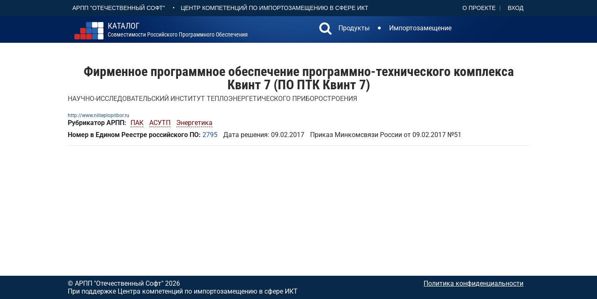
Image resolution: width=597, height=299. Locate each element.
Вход (515, 8)
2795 (209, 135)
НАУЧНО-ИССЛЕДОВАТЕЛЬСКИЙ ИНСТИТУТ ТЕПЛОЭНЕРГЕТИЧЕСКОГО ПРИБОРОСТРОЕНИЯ (212, 99)
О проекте (479, 8)
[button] (325, 29)
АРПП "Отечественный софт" (118, 8)
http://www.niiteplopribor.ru (98, 115)
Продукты (354, 28)
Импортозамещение (420, 28)
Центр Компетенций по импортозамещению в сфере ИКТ (274, 8)
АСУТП (159, 123)
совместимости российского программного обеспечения (178, 30)
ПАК (137, 123)
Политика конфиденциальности (473, 283)
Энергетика (194, 123)
